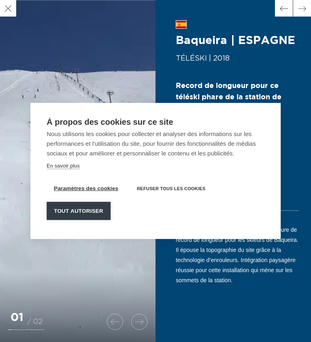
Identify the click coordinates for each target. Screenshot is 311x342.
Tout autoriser (78, 210)
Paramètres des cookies (86, 188)
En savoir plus (63, 165)
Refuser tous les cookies (171, 187)
